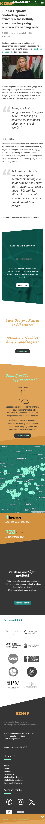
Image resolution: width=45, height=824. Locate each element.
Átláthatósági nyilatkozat (13, 780)
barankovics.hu (32, 629)
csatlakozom (22, 351)
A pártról (7, 765)
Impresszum (9, 774)
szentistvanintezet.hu (31, 668)
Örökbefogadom (22, 435)
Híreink (6, 768)
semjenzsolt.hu (13, 629)
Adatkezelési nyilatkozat (13, 777)
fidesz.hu (13, 655)
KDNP (22, 714)
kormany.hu (31, 642)
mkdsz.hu (32, 655)
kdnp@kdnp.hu (14, 739)
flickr (17, 810)
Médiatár (7, 771)
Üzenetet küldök (22, 603)
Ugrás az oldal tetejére (13, 783)
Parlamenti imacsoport (31, 682)
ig (16, 800)
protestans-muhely (13, 682)
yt (5, 810)
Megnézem (22, 285)
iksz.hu (13, 642)
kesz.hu (13, 668)
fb (5, 800)
